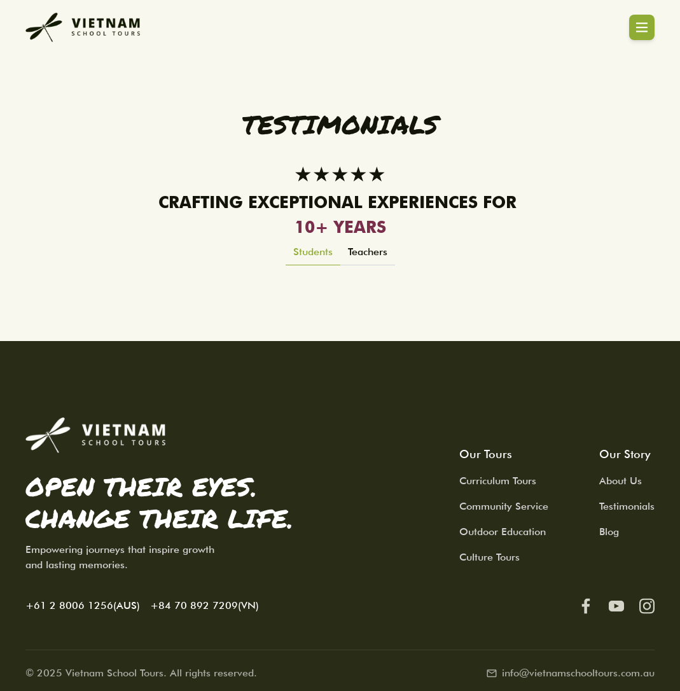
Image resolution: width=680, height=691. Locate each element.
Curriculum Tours (497, 481)
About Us (620, 481)
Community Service (503, 506)
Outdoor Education (502, 532)
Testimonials (627, 506)
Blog (609, 532)
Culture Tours (489, 557)
